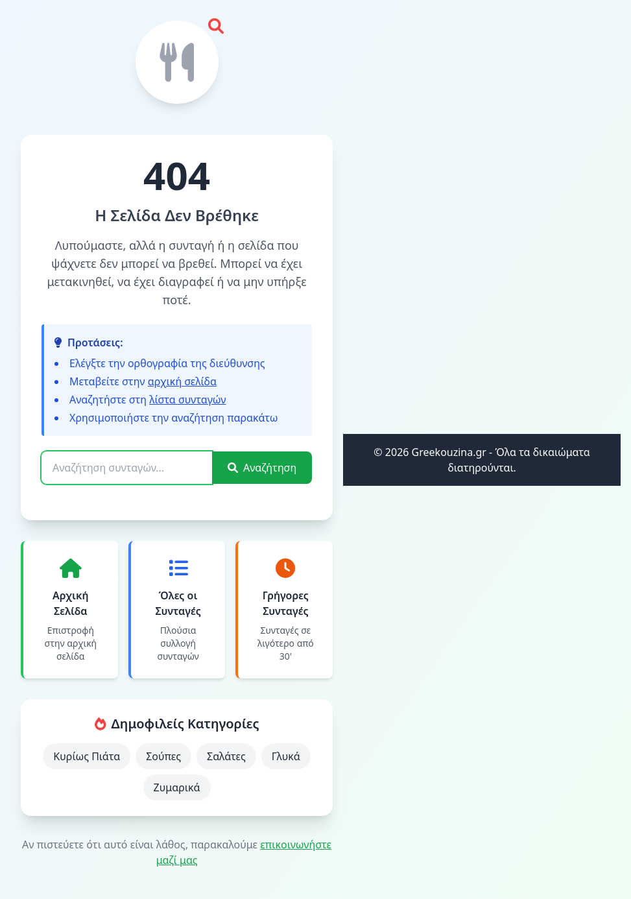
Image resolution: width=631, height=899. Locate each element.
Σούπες (163, 756)
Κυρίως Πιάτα (86, 756)
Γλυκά (286, 756)
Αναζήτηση (262, 468)
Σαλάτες (226, 756)
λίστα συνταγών (187, 399)
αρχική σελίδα (182, 381)
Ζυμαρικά (177, 787)
